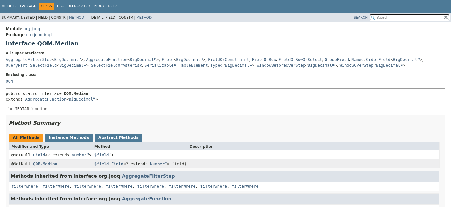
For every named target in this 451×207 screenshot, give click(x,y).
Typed (217, 65)
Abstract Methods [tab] (118, 137)
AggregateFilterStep (29, 59)
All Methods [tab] (26, 137)
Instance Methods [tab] (69, 137)
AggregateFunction (106, 59)
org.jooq (32, 28)
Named (357, 59)
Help (112, 6)
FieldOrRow (264, 59)
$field (101, 155)
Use (60, 6)
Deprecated (78, 6)
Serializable (158, 65)
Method (76, 18)
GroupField (337, 59)
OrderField (378, 59)
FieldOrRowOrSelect (300, 59)
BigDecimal (66, 59)
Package (28, 6)
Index (99, 6)
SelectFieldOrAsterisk (116, 65)
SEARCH (361, 18)
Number (79, 155)
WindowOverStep (357, 65)
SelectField (43, 65)
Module (9, 6)
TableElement (193, 65)
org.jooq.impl (39, 34)
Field (168, 59)
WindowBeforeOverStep (281, 65)
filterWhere (24, 186)
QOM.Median (45, 164)
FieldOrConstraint (228, 59)
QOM (9, 81)
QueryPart (17, 65)
